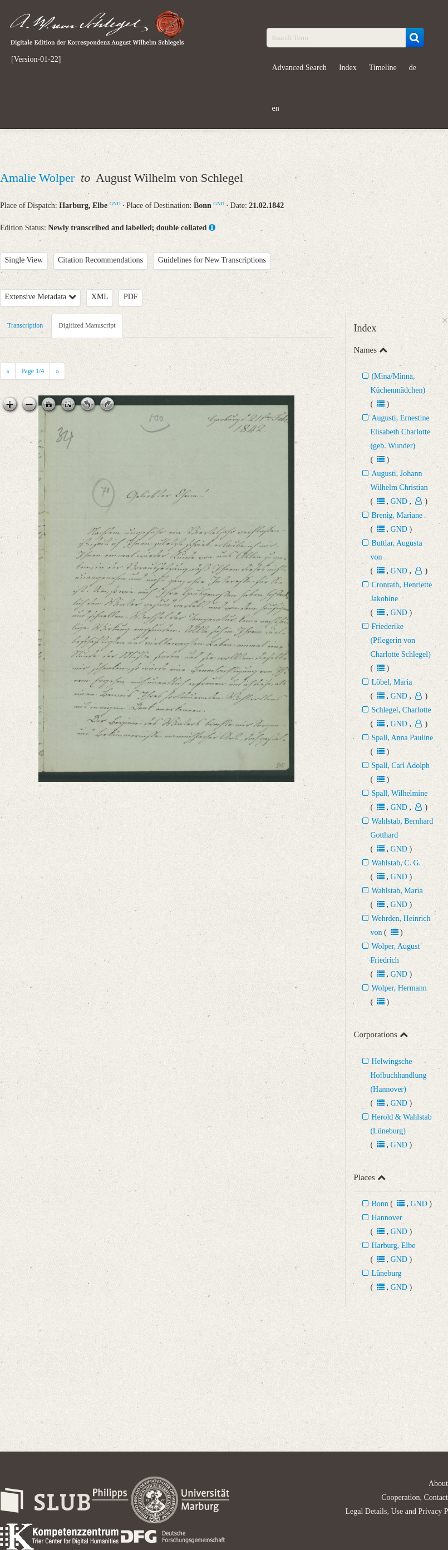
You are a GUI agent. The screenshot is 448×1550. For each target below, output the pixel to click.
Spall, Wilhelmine (399, 793)
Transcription (25, 325)
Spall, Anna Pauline (402, 738)
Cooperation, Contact (414, 1497)
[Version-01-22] (36, 59)
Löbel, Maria (391, 682)
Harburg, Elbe (393, 1245)
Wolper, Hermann (398, 988)
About (438, 1483)
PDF (131, 297)
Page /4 (32, 371)
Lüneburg (386, 1273)
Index (348, 67)
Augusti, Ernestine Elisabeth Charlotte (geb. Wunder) (400, 432)
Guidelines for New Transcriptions (212, 260)
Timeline (383, 67)
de (412, 67)
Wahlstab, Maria (396, 891)
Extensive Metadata (40, 297)
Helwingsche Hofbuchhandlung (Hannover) (398, 1075)
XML (100, 297)
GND (115, 203)
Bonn (379, 1204)
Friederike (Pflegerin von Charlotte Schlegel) (400, 640)
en (275, 108)
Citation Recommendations (100, 260)
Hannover (386, 1218)
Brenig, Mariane (396, 515)
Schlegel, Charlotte (401, 710)
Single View (24, 260)
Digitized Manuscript (86, 325)
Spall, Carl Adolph (400, 765)
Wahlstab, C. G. (396, 863)
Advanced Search (299, 67)
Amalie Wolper (39, 178)
